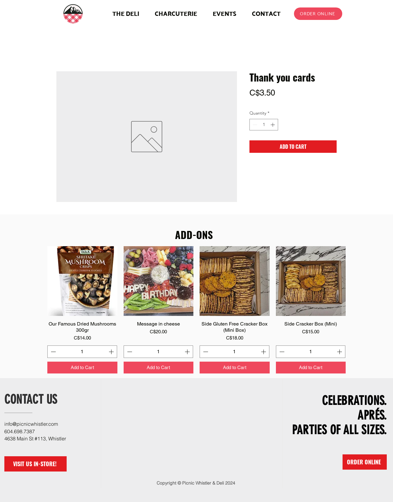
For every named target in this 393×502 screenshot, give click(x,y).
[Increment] (273, 124)
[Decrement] (254, 124)
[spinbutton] (263, 124)
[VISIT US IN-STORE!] (35, 464)
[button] (176, 13)
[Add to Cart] (82, 368)
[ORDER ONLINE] (318, 13)
